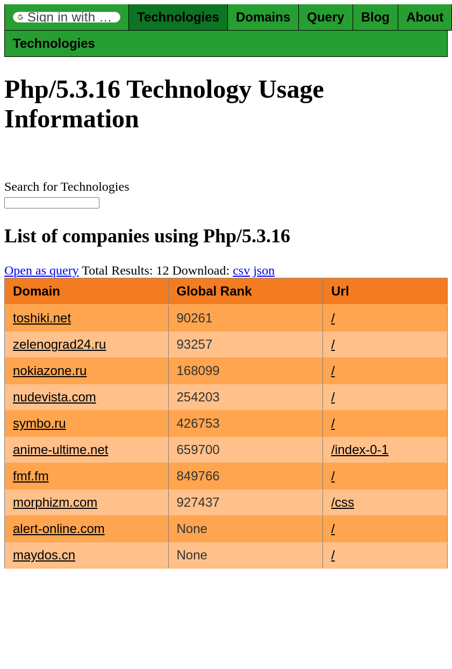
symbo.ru (39, 423)
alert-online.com (59, 528)
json (264, 270)
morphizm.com (55, 502)
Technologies (178, 17)
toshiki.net (42, 318)
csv (241, 270)
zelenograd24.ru (59, 344)
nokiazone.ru (50, 370)
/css (342, 502)
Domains (263, 17)
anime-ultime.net (60, 449)
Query (325, 17)
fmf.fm (31, 476)
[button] (66, 17)
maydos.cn (44, 555)
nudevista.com (54, 397)
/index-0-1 (360, 449)
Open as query (41, 270)
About (424, 17)
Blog (375, 17)
